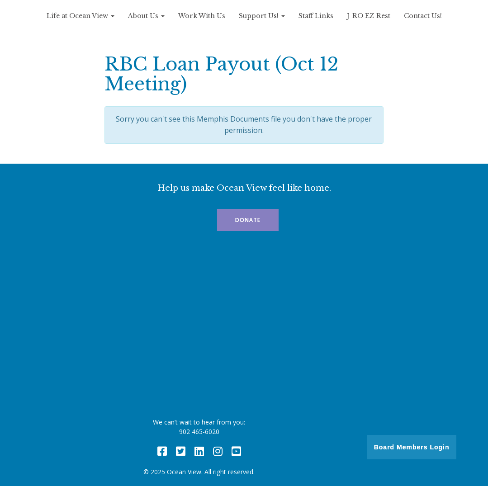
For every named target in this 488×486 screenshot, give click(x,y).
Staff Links (315, 16)
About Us (146, 16)
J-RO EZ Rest (368, 16)
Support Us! (262, 16)
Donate (248, 220)
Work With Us (201, 16)
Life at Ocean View (80, 16)
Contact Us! (423, 16)
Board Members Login (412, 447)
